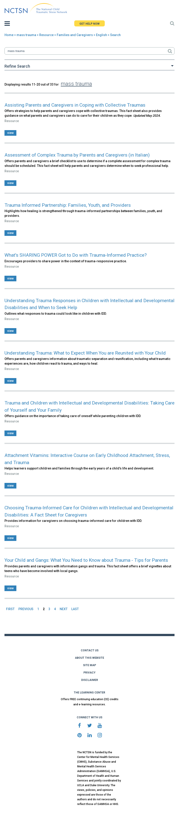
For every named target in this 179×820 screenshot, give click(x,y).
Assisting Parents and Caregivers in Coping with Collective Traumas (74, 105)
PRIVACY (89, 672)
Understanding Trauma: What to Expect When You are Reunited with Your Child (85, 353)
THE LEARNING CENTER (89, 692)
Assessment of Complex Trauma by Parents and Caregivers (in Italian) (77, 155)
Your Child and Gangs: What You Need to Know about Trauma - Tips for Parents (86, 560)
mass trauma (26, 35)
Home (8, 35)
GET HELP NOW (89, 23)
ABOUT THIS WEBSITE (89, 657)
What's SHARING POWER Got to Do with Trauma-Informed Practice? (75, 255)
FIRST (10, 609)
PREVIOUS (25, 609)
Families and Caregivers (75, 35)
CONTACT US (89, 650)
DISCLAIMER (89, 680)
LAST (75, 609)
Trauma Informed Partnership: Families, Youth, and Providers (67, 205)
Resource (46, 35)
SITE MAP (89, 665)
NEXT (64, 609)
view (10, 133)
